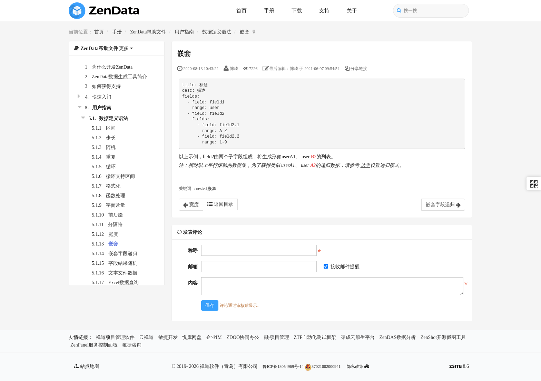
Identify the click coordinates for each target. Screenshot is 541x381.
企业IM (214, 337)
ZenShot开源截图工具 (443, 337)
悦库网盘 (191, 337)
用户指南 (184, 31)
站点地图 (86, 366)
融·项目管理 (276, 337)
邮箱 (193, 266)
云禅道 (146, 337)
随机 (111, 147)
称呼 (193, 250)
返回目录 (220, 204)
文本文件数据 (122, 272)
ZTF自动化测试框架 (315, 337)
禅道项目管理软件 (115, 337)
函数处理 (115, 195)
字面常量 (115, 205)
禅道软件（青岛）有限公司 (229, 366)
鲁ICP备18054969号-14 (283, 366)
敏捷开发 (168, 337)
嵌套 (244, 31)
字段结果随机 (122, 263)
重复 (111, 157)
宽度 (113, 234)
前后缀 (115, 215)
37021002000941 (323, 366)
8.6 (459, 367)
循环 (111, 166)
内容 (193, 282)
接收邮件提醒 (342, 266)
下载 (297, 10)
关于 (352, 10)
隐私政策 (355, 366)
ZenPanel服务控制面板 (94, 345)
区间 (111, 128)
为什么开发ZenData (112, 67)
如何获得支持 (106, 86)
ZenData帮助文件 (148, 31)
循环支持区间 (120, 176)
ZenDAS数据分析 (397, 337)
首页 (241, 10)
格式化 (113, 186)
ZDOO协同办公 (242, 337)
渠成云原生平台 (358, 337)
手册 (269, 10)
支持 (324, 10)
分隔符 (115, 224)
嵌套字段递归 (122, 253)
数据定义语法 (216, 31)
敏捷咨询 (131, 345)
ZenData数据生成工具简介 (119, 76)
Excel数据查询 (123, 282)
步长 (111, 137)
